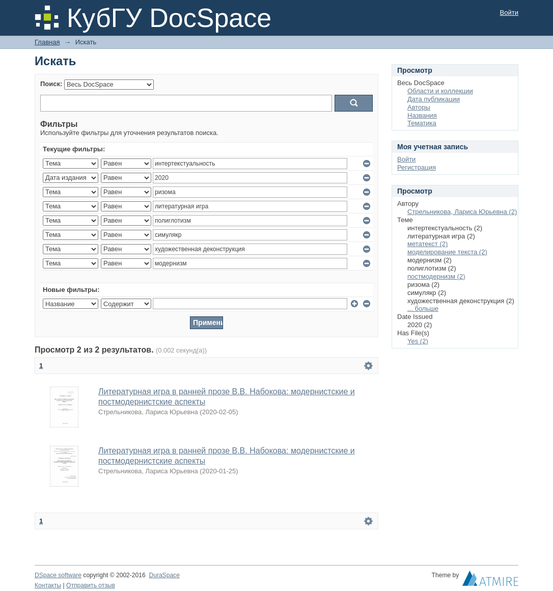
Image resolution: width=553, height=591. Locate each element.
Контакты (48, 585)
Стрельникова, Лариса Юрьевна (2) (462, 212)
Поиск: (51, 84)
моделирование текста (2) (447, 252)
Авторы (418, 107)
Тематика (421, 123)
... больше (422, 308)
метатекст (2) (427, 244)
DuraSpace (164, 575)
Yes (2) (417, 341)
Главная (47, 42)
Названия (422, 115)
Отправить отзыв (90, 585)
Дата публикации (433, 99)
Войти (509, 12)
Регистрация (416, 167)
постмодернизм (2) (436, 276)
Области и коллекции (440, 91)
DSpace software (58, 575)
